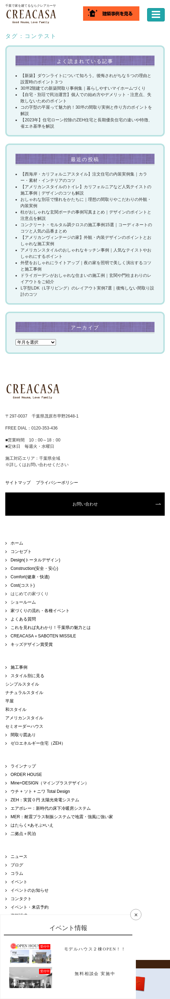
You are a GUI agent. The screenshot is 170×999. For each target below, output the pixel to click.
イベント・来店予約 (30, 907)
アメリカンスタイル (24, 717)
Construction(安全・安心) (34, 568)
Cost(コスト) (23, 585)
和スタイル (15, 709)
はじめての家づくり (30, 593)
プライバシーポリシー (57, 482)
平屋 (9, 701)
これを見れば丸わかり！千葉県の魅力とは (51, 627)
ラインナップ (23, 766)
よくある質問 (23, 619)
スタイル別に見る (27, 675)
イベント (19, 881)
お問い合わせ (85, 504)
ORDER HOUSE (26, 774)
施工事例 (19, 667)
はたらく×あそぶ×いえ (32, 825)
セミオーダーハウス (24, 726)
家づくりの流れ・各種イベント (40, 610)
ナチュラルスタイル (24, 692)
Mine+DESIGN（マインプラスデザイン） (50, 783)
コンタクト (21, 898)
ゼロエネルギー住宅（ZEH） (38, 743)
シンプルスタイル (22, 684)
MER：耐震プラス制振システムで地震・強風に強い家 (62, 816)
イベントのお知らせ (30, 890)
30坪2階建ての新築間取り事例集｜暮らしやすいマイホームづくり (83, 88)
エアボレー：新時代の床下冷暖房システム (51, 808)
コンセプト (21, 551)
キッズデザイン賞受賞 (32, 644)
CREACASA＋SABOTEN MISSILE (43, 636)
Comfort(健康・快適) (30, 576)
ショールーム (23, 602)
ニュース (19, 856)
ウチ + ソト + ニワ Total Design (40, 791)
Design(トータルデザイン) (35, 560)
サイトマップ (18, 482)
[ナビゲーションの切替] (156, 14)
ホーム (17, 543)
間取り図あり (23, 734)
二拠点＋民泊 (23, 833)
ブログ (17, 865)
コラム (17, 873)
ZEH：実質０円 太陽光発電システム (45, 799)
